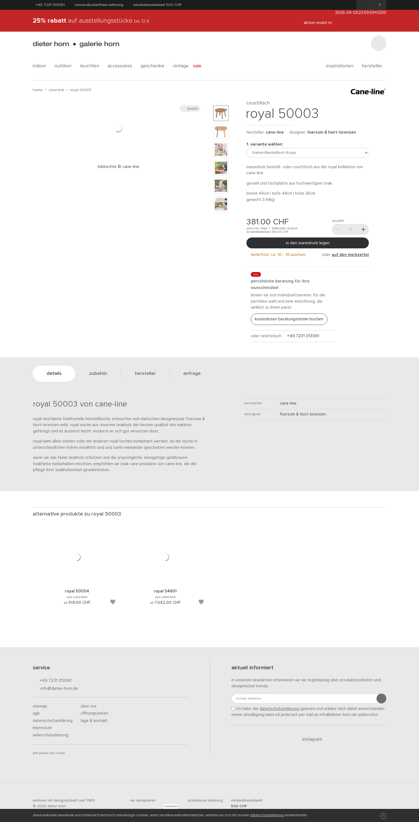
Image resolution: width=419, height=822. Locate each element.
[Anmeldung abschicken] (381, 698)
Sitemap (40, 706)
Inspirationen (341, 66)
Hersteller (374, 66)
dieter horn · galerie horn (76, 44)
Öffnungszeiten (94, 713)
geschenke (154, 66)
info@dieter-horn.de (55, 688)
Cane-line (56, 90)
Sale (200, 66)
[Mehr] (363, 229)
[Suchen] (378, 43)
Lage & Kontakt (94, 721)
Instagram (309, 739)
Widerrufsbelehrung (50, 735)
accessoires (122, 66)
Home (38, 90)
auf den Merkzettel (350, 255)
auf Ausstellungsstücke (91, 20)
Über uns (89, 706)
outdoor (65, 66)
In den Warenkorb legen (308, 243)
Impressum (42, 728)
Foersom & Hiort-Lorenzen (331, 132)
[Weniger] (337, 229)
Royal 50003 (80, 90)
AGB (36, 713)
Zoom (190, 108)
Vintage (181, 66)
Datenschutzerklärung (53, 721)
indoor (41, 66)
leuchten (91, 66)
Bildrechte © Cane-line (118, 167)
